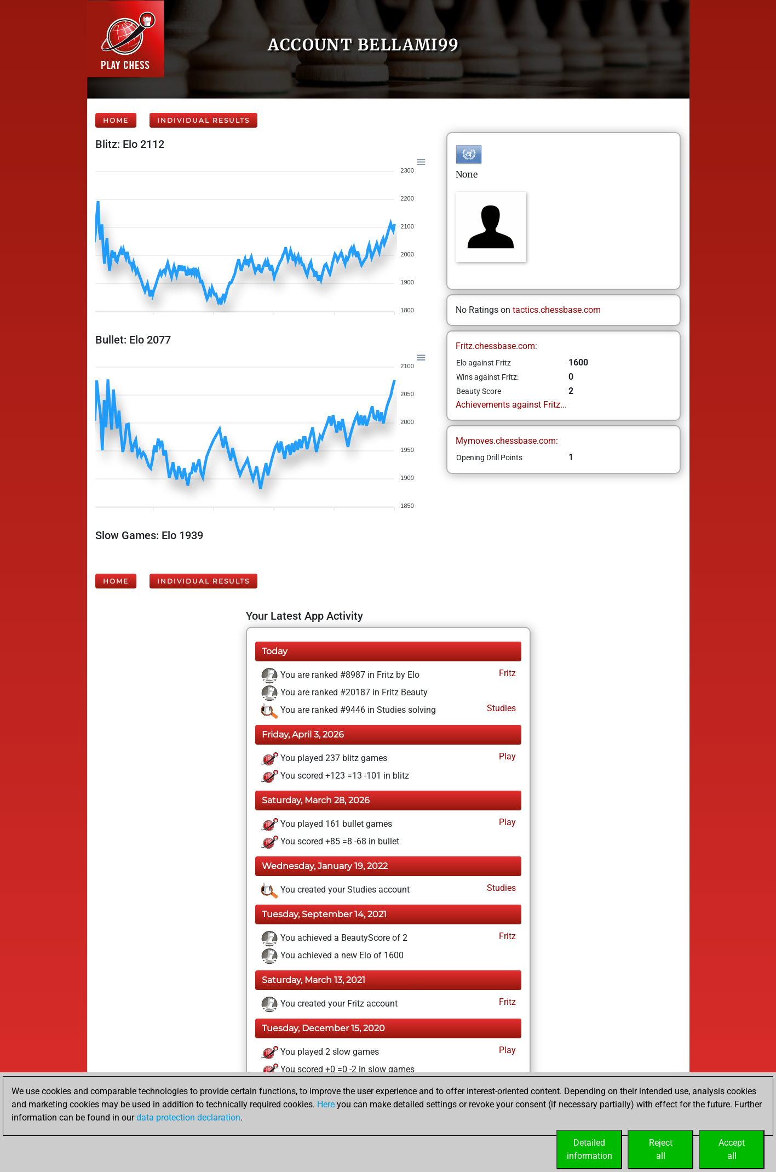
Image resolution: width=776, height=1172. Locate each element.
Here (326, 1104)
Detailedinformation (589, 1149)
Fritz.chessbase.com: (496, 346)
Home (116, 120)
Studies (500, 708)
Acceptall (731, 1149)
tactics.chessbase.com (557, 310)
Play (506, 756)
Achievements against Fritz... (511, 404)
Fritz (506, 673)
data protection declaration (188, 1117)
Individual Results (203, 120)
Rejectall (660, 1149)
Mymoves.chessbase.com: (507, 441)
